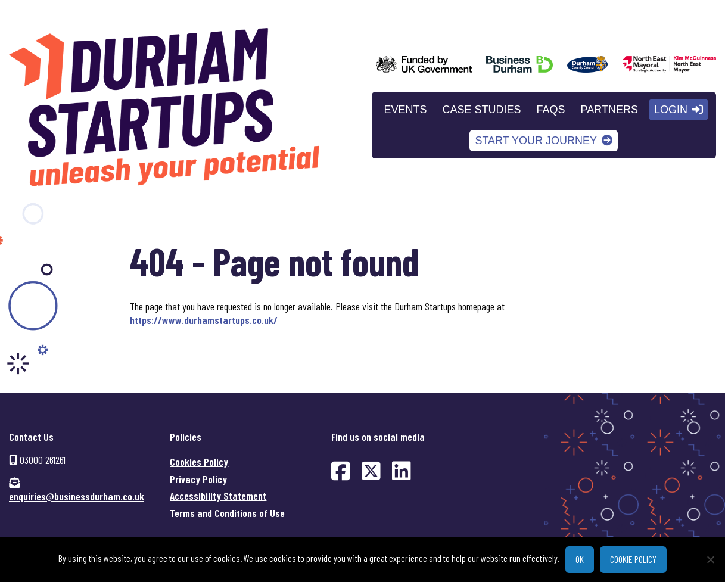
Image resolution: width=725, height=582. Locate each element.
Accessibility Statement (218, 495)
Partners (609, 110)
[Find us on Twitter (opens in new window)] (371, 470)
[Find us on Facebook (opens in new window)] (340, 470)
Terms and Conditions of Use (227, 512)
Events (405, 110)
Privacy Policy (198, 478)
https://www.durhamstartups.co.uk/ (204, 319)
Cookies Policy (199, 461)
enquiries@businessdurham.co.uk (76, 496)
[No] (710, 559)
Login (670, 110)
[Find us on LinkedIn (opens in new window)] (401, 470)
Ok (579, 559)
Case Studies (482, 110)
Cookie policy (633, 559)
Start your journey (536, 141)
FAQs (551, 110)
